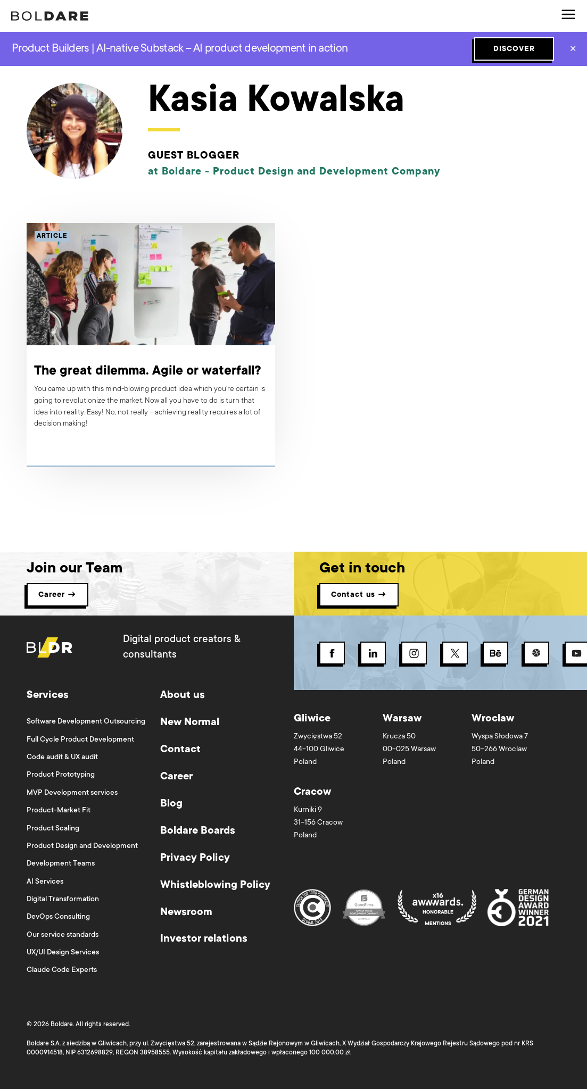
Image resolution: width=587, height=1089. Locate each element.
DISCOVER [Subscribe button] (514, 49)
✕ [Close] (572, 50)
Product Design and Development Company (326, 172)
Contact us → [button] (359, 595)
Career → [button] (57, 595)
